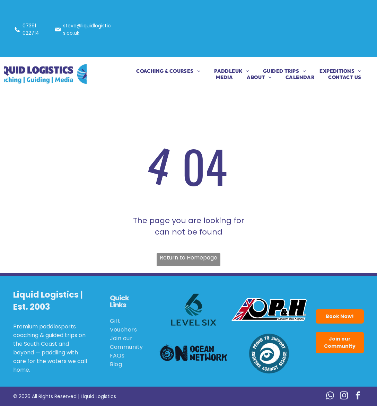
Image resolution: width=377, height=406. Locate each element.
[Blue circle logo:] (269, 353)
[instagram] (344, 396)
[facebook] (358, 396)
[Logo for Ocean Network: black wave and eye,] (193, 353)
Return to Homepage (188, 258)
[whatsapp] (330, 396)
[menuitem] (161, 71)
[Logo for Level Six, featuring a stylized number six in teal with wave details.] (193, 310)
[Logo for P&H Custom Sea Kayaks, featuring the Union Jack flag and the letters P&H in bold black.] (269, 310)
